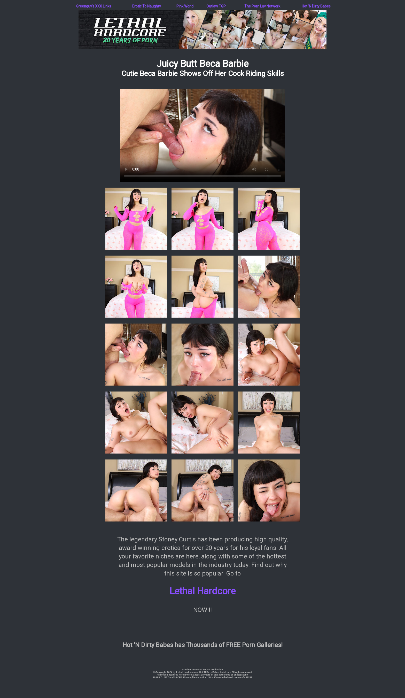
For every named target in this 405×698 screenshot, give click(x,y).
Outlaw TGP (216, 6)
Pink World (184, 6)
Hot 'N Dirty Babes (316, 6)
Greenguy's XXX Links (93, 6)
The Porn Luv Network (262, 6)
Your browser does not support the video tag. (202, 135)
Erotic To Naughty (146, 6)
